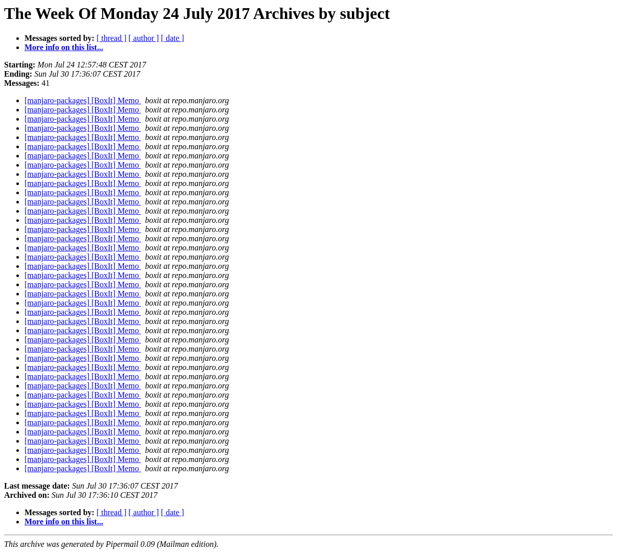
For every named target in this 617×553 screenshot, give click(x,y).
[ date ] (172, 38)
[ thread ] (112, 38)
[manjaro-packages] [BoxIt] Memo (83, 100)
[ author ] (144, 38)
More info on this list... (64, 47)
